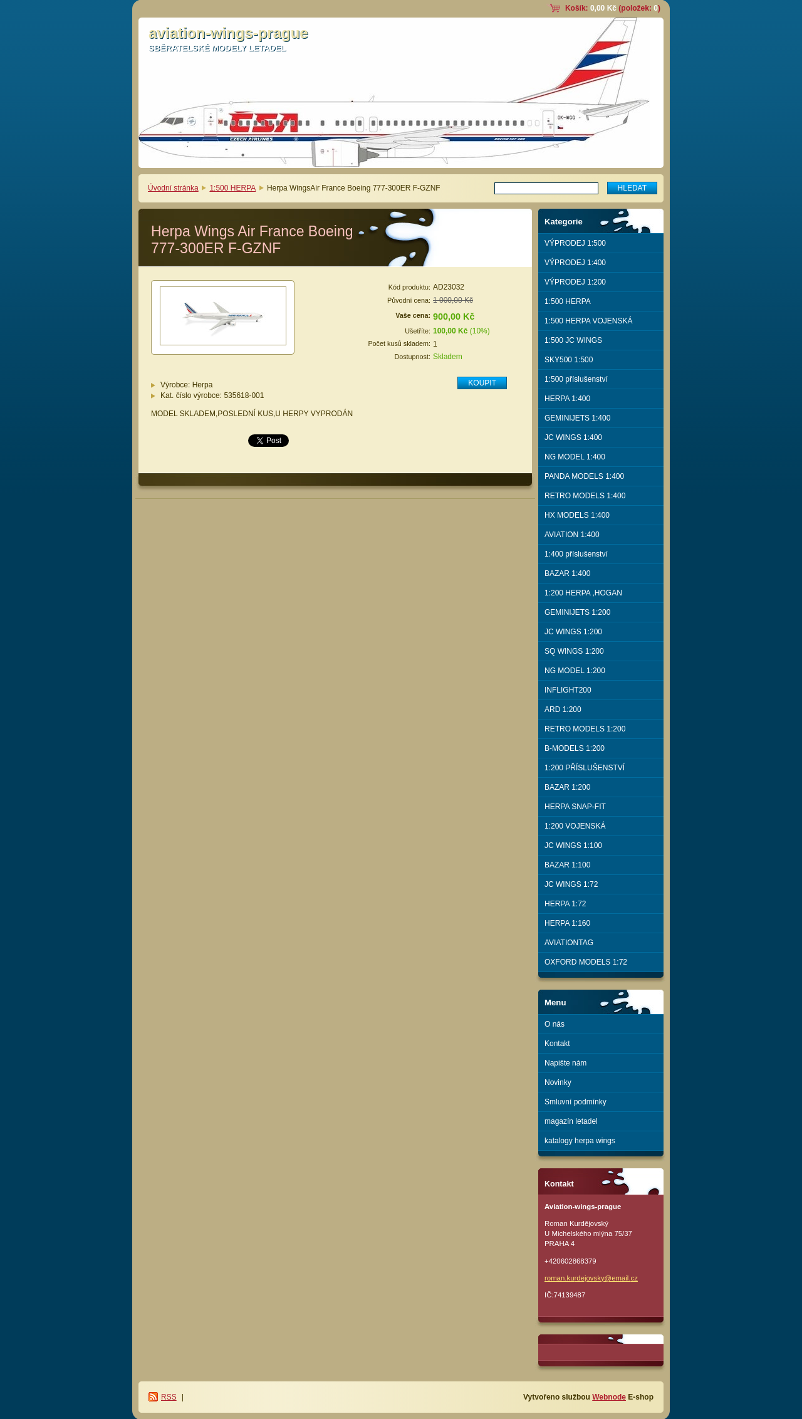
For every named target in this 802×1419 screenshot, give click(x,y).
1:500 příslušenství (576, 379)
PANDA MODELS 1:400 (584, 476)
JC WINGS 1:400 (573, 437)
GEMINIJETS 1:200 (577, 612)
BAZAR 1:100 (567, 865)
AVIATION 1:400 (572, 534)
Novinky (557, 1082)
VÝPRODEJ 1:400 (575, 262)
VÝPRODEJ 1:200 (575, 282)
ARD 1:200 (562, 709)
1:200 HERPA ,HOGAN (583, 593)
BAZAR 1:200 (567, 787)
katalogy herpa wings (579, 1140)
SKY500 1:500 (568, 359)
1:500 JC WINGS (573, 340)
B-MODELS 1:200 (574, 748)
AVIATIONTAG (568, 942)
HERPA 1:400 (567, 398)
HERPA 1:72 (565, 903)
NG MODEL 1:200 (574, 670)
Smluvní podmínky (575, 1101)
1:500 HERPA (232, 188)
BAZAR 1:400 (567, 573)
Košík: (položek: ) (612, 8)
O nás (554, 1024)
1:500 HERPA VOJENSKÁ (588, 321)
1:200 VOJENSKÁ (574, 826)
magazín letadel (571, 1121)
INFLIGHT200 (567, 690)
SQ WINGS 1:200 (574, 651)
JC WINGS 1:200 (573, 631)
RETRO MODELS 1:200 (584, 729)
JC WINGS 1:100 (573, 845)
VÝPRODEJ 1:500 (575, 243)
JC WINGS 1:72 (571, 884)
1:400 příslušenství (576, 554)
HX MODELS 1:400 (577, 515)
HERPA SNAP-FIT (575, 806)
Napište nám (565, 1063)
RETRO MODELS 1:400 (584, 495)
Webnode (609, 1397)
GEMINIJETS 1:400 (577, 418)
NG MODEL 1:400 (574, 457)
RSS (169, 1397)
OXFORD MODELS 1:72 (585, 962)
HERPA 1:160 (567, 923)
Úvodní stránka (173, 188)
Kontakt (557, 1043)
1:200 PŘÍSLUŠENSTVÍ (584, 767)
